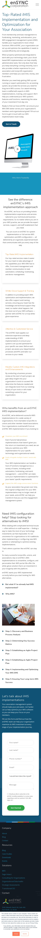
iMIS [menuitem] (4, 871)
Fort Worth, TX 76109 (9, 910)
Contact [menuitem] (5, 840)
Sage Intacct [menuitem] (7, 874)
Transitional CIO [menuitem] (8, 888)
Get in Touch (11, 124)
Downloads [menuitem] (6, 857)
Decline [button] (25, 934)
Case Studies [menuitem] (7, 854)
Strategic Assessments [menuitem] (11, 885)
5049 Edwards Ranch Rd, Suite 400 (13, 907)
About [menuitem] (4, 833)
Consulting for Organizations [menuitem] (13, 878)
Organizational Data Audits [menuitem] (12, 881)
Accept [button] (16, 934)
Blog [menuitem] (4, 837)
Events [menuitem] (4, 861)
